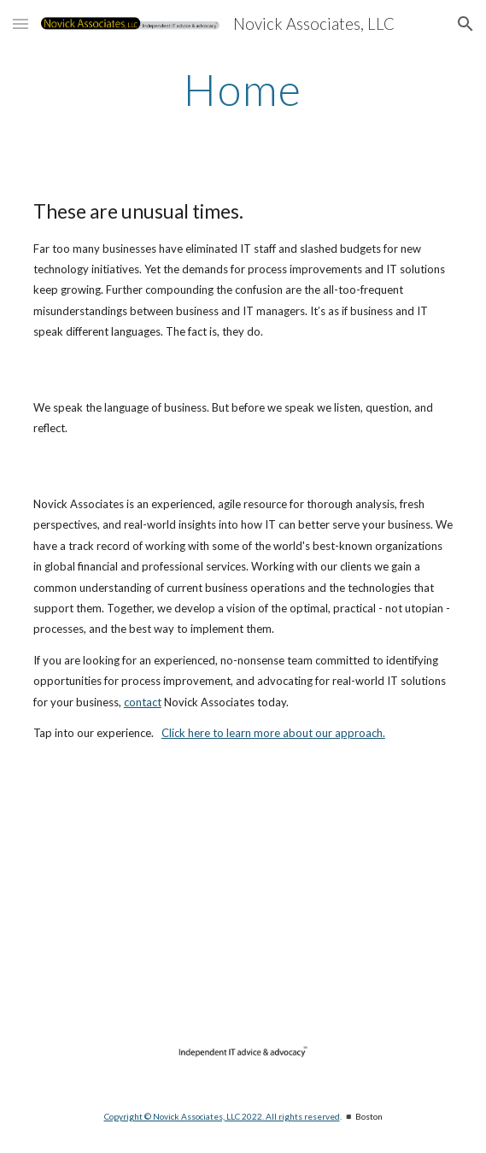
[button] (20, 23)
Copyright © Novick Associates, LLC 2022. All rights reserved (222, 1116)
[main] (243, 89)
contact (142, 702)
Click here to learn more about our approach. (273, 733)
